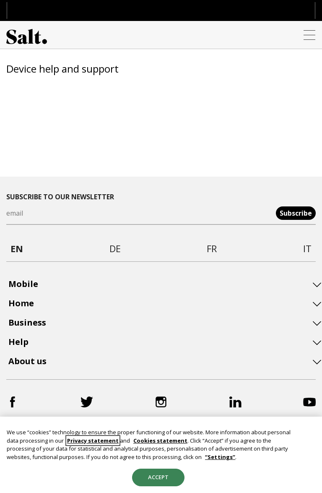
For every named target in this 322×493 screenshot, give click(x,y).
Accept (158, 477)
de (115, 248)
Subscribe (296, 213)
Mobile (23, 284)
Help (18, 342)
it (307, 248)
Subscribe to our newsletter (60, 196)
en (16, 248)
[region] (161, 455)
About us (27, 361)
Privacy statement (93, 440)
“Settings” (220, 457)
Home (21, 303)
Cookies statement (160, 440)
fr (212, 248)
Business (27, 322)
